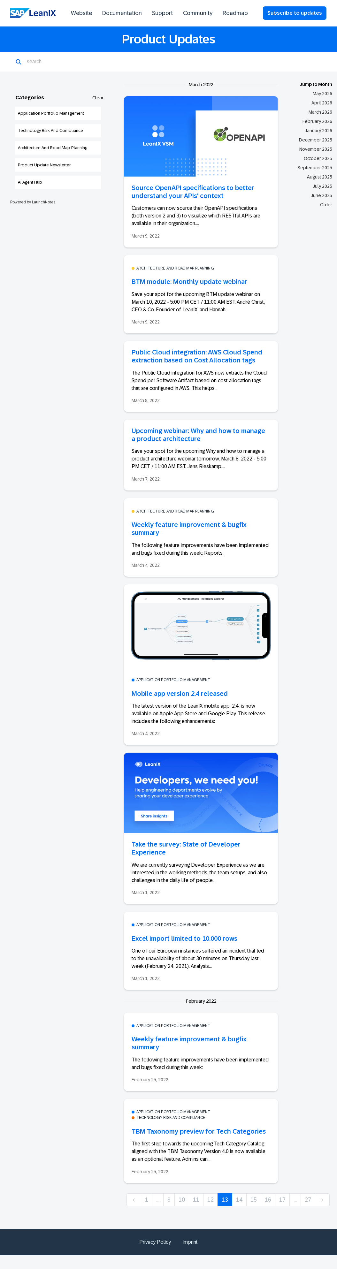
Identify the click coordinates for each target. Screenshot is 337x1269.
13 (225, 1200)
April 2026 (321, 102)
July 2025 (322, 186)
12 (210, 1200)
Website (81, 13)
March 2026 (320, 112)
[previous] (133, 1199)
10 (182, 1200)
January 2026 (318, 130)
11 (196, 1200)
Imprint (190, 1242)
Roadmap (235, 13)
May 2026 (322, 93)
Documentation (122, 13)
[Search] (58, 62)
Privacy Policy (155, 1242)
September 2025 (314, 167)
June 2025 (321, 195)
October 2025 (318, 158)
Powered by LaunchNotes (32, 202)
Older (326, 204)
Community (197, 13)
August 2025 (319, 176)
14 (239, 1200)
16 (268, 1200)
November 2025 (315, 149)
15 (253, 1200)
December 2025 (315, 139)
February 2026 (317, 121)
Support (162, 13)
